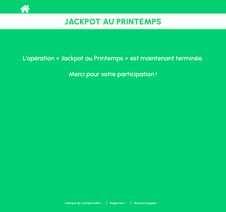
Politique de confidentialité (84, 203)
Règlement (119, 203)
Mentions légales (147, 203)
